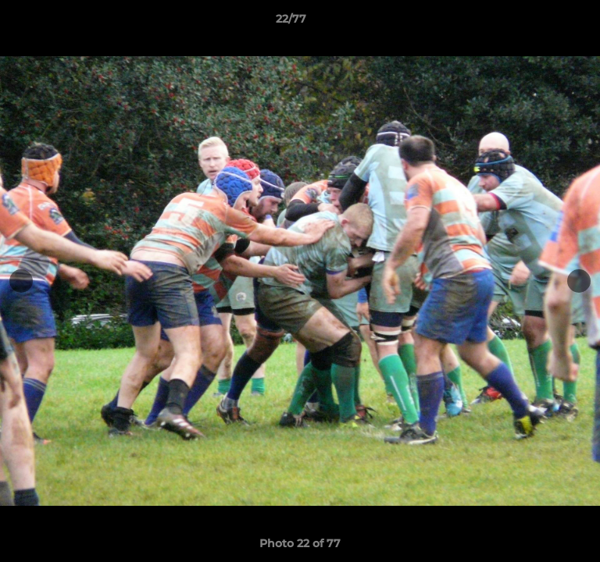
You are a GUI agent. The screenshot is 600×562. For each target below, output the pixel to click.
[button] (543, 23)
